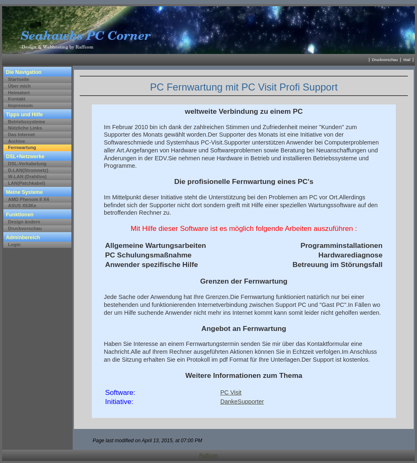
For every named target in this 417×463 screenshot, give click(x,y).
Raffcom (208, 455)
